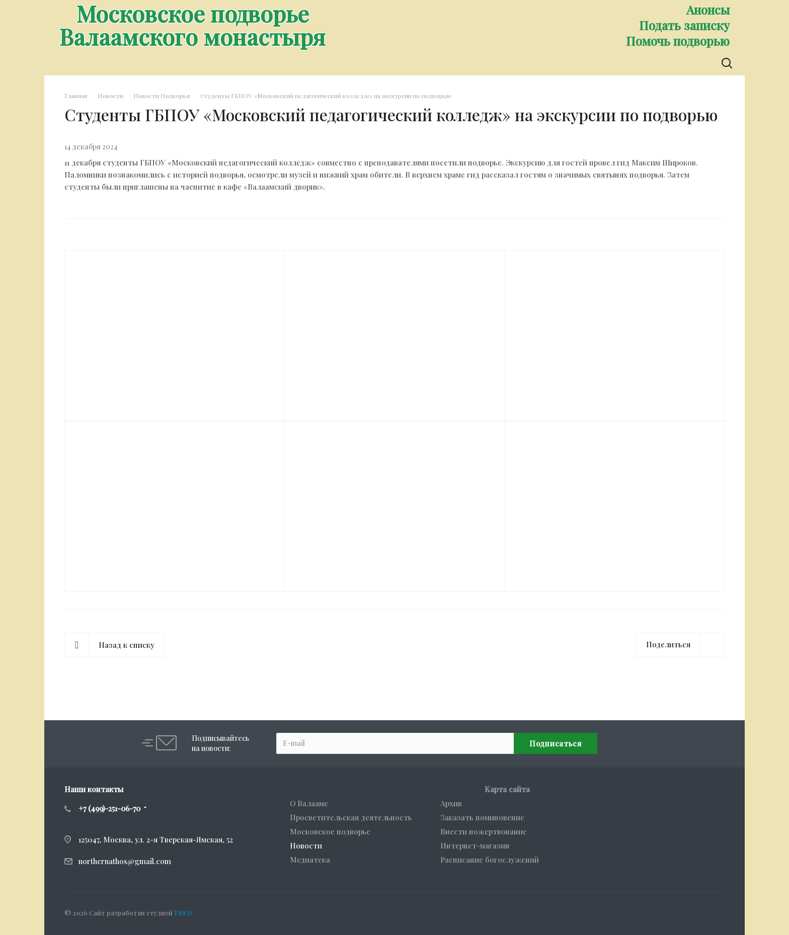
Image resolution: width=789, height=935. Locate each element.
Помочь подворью (678, 41)
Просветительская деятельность (351, 817)
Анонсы (708, 10)
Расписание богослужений (489, 860)
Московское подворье (330, 831)
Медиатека (310, 860)
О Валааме (309, 803)
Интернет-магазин (475, 845)
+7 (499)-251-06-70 (109, 808)
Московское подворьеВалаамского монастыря (192, 25)
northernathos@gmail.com (124, 861)
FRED (183, 912)
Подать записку (684, 25)
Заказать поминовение (482, 817)
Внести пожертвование (483, 831)
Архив (451, 803)
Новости (306, 845)
